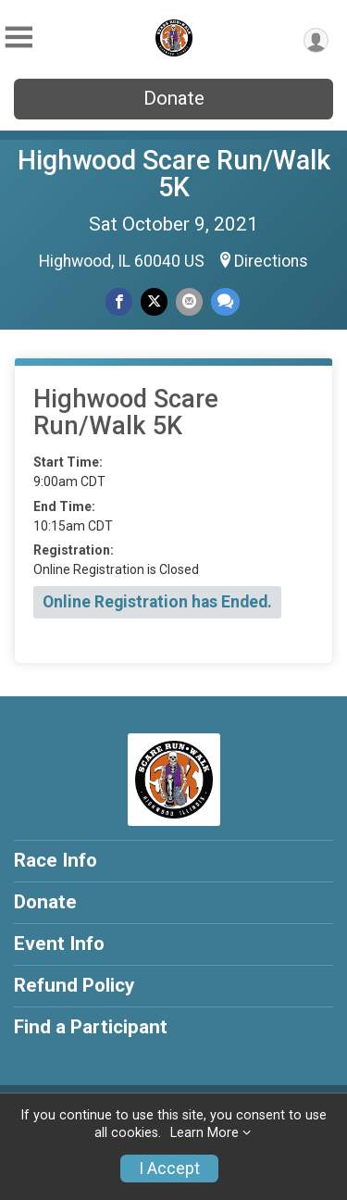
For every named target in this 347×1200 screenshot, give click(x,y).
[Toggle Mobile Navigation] (18, 37)
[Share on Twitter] (154, 301)
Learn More (204, 1133)
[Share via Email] (189, 301)
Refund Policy (74, 985)
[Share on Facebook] (118, 301)
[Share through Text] (225, 301)
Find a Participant (90, 1027)
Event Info (59, 943)
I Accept (169, 1168)
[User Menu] (316, 40)
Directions (271, 261)
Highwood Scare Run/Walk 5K (174, 173)
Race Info (55, 860)
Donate (173, 98)
